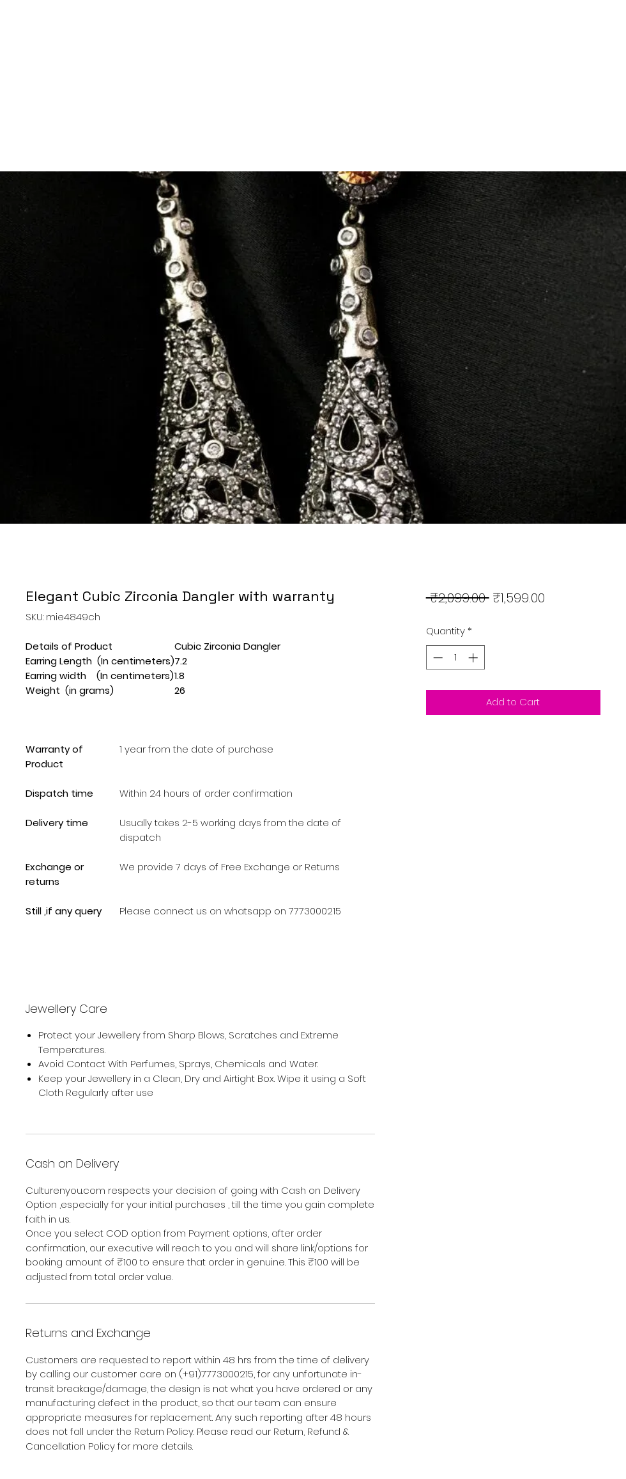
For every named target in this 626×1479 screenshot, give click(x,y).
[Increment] (474, 657)
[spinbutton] (455, 657)
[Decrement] (436, 657)
